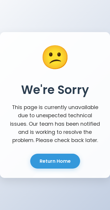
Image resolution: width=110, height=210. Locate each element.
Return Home (55, 161)
